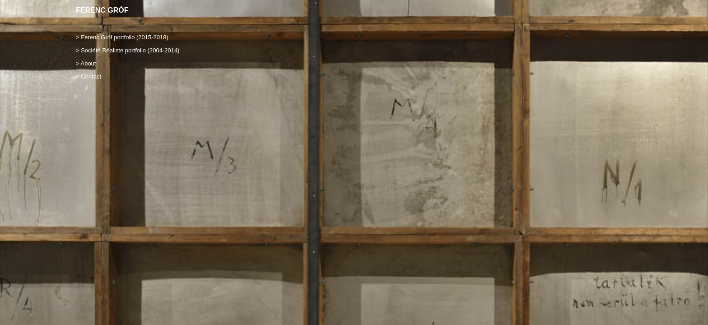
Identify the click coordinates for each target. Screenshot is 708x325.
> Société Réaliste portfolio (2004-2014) (127, 50)
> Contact (88, 76)
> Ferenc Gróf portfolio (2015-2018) (122, 37)
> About (86, 63)
